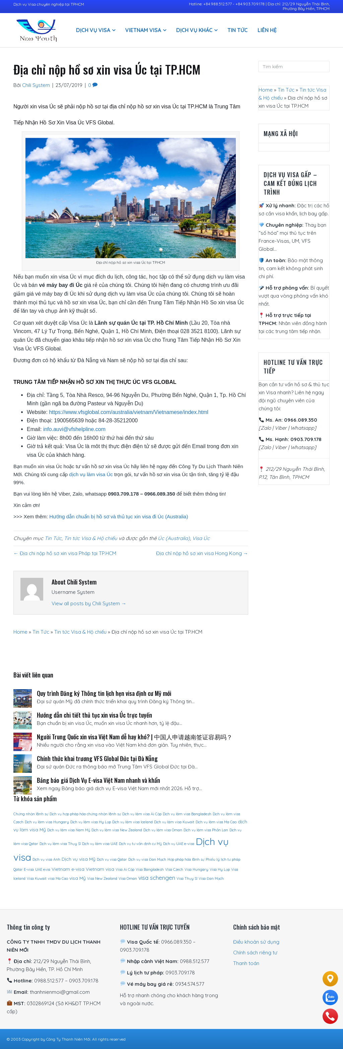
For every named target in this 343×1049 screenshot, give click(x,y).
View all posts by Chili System (89, 603)
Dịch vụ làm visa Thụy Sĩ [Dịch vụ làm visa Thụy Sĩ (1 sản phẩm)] (60, 843)
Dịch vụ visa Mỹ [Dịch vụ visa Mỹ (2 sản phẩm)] (78, 859)
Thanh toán (246, 963)
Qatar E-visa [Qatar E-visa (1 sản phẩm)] (23, 869)
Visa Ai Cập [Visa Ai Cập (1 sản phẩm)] (125, 869)
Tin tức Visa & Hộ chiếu (90, 538)
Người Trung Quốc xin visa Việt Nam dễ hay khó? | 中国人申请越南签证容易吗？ (134, 736)
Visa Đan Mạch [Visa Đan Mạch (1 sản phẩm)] (211, 878)
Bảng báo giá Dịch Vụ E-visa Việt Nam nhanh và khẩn (98, 780)
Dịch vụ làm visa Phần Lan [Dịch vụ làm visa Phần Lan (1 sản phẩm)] (206, 830)
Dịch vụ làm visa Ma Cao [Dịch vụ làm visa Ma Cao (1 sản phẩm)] (216, 822)
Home (20, 632)
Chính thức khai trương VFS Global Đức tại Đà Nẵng (97, 758)
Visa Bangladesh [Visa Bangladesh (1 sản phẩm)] (150, 869)
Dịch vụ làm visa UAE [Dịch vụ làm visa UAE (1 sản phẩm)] (100, 843)
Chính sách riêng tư (255, 952)
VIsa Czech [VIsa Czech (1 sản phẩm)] (174, 869)
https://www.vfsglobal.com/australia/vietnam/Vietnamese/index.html (128, 412)
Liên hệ (267, 30)
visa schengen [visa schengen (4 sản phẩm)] (156, 877)
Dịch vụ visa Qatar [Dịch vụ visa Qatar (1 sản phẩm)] (112, 859)
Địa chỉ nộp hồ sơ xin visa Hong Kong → (202, 553)
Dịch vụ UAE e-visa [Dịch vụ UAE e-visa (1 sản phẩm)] (178, 843)
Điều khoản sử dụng (256, 942)
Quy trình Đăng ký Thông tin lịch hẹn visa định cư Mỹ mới (104, 693)
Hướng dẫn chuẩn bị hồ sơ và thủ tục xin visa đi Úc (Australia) (118, 516)
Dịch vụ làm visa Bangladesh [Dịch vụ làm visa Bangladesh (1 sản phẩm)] (187, 814)
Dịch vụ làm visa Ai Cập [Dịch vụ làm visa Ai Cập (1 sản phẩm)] (141, 814)
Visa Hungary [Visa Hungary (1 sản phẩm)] (196, 869)
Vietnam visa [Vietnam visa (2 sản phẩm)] (100, 869)
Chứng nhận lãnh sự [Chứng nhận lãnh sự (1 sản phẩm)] (30, 814)
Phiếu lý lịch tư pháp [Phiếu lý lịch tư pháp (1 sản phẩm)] (223, 859)
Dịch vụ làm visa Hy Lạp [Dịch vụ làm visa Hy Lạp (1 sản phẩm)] (90, 822)
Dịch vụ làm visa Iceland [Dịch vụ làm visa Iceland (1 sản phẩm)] (132, 822)
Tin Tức (237, 30)
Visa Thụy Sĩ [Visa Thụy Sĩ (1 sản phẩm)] (187, 878)
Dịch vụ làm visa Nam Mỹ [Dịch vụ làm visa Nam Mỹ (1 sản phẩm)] (68, 830)
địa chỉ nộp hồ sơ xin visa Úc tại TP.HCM (158, 106)
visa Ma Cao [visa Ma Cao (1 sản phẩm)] (58, 878)
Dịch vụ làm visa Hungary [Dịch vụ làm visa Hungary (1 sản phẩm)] (47, 822)
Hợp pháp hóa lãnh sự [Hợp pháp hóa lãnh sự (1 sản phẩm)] (185, 859)
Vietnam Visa (143, 30)
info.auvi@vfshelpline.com (74, 429)
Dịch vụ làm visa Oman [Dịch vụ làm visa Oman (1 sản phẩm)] (162, 830)
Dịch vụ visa (93, 30)
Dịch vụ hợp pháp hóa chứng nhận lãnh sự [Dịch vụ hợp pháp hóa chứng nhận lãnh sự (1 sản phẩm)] (85, 814)
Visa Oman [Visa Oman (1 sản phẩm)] (128, 878)
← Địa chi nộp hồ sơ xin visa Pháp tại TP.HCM (64, 553)
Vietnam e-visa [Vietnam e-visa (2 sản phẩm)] (68, 869)
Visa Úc (201, 538)
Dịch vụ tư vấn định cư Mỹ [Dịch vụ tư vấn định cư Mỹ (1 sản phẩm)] (140, 843)
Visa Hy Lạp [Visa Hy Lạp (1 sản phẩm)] (220, 869)
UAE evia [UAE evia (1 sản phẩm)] (42, 869)
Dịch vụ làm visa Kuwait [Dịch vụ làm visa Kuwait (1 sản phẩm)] (174, 822)
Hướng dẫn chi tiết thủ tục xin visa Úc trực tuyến (94, 715)
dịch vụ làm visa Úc (91, 474)
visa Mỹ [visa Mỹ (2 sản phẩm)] (77, 878)
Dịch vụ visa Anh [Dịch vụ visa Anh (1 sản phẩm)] (46, 859)
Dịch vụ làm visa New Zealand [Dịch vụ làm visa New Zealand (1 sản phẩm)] (116, 830)
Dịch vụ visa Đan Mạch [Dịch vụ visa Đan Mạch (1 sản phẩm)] (147, 859)
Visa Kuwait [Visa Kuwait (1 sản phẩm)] (37, 878)
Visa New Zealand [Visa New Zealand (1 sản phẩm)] (102, 878)
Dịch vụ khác (194, 30)
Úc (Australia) (174, 538)
